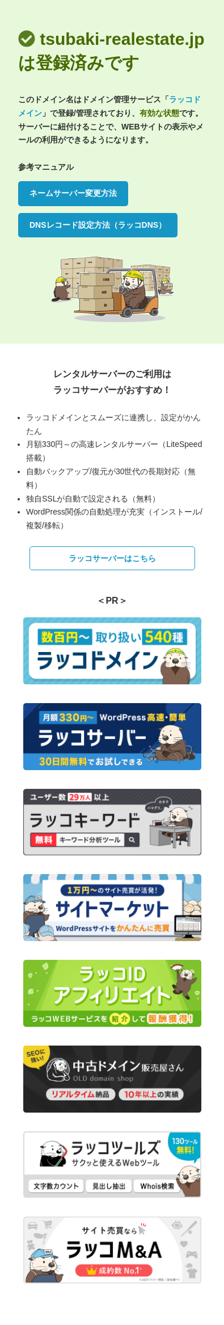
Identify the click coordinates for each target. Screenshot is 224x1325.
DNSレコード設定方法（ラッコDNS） (97, 224)
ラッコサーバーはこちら (112, 558)
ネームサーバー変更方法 (73, 193)
